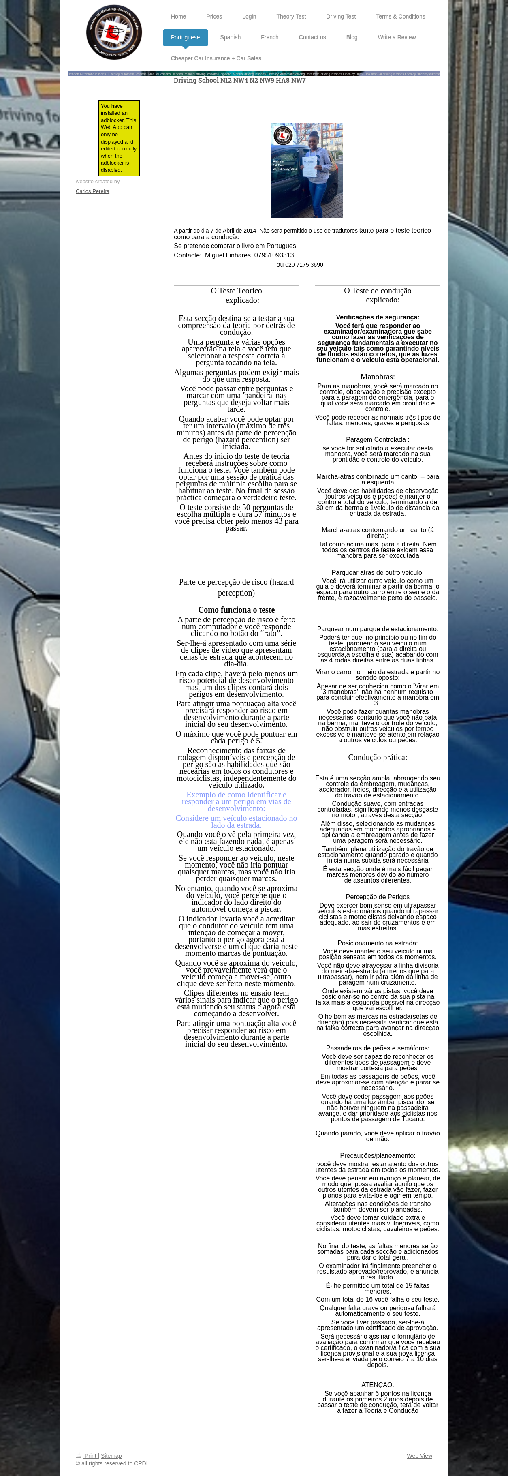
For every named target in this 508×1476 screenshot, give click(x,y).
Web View (419, 1455)
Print (87, 1455)
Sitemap (111, 1455)
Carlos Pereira (92, 191)
